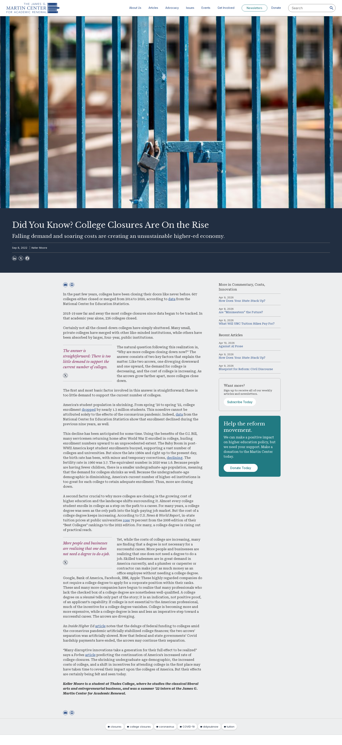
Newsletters (254, 8)
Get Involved (226, 7)
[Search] (332, 8)
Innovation (228, 289)
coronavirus (166, 726)
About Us (135, 7)
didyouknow (210, 726)
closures (116, 726)
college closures (140, 726)
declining (175, 458)
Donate (276, 7)
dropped (89, 410)
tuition (230, 726)
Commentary (242, 285)
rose (126, 520)
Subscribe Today (239, 402)
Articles (153, 7)
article (100, 626)
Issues (190, 7)
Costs (259, 285)
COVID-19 (189, 726)
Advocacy (172, 7)
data (171, 299)
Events (206, 7)
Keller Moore (39, 247)
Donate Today (240, 468)
